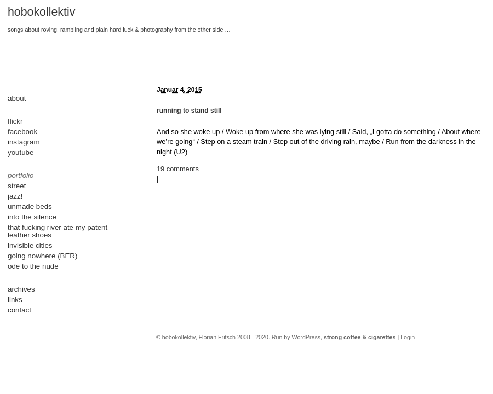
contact (19, 310)
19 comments (178, 169)
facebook (22, 132)
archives (21, 289)
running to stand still (189, 110)
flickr (15, 121)
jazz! (15, 196)
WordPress (306, 337)
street (17, 186)
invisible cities (30, 245)
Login (407, 337)
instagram (24, 142)
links (15, 300)
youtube (20, 152)
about (17, 98)
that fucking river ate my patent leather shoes (57, 231)
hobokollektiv (41, 12)
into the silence (32, 217)
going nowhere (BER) (42, 256)
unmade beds (30, 206)
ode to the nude (33, 266)
